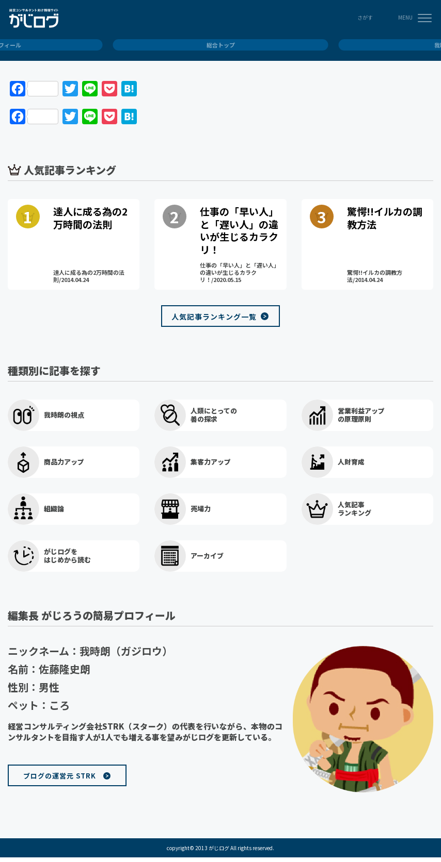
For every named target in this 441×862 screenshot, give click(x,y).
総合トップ (221, 45)
